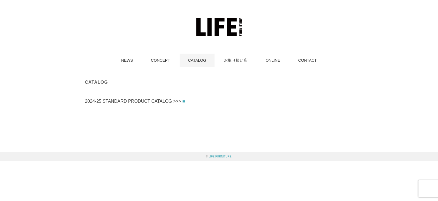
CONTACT (307, 60)
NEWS (127, 60)
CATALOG (197, 60)
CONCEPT (160, 60)
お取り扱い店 (235, 60)
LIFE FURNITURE (220, 156)
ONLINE (273, 60)
